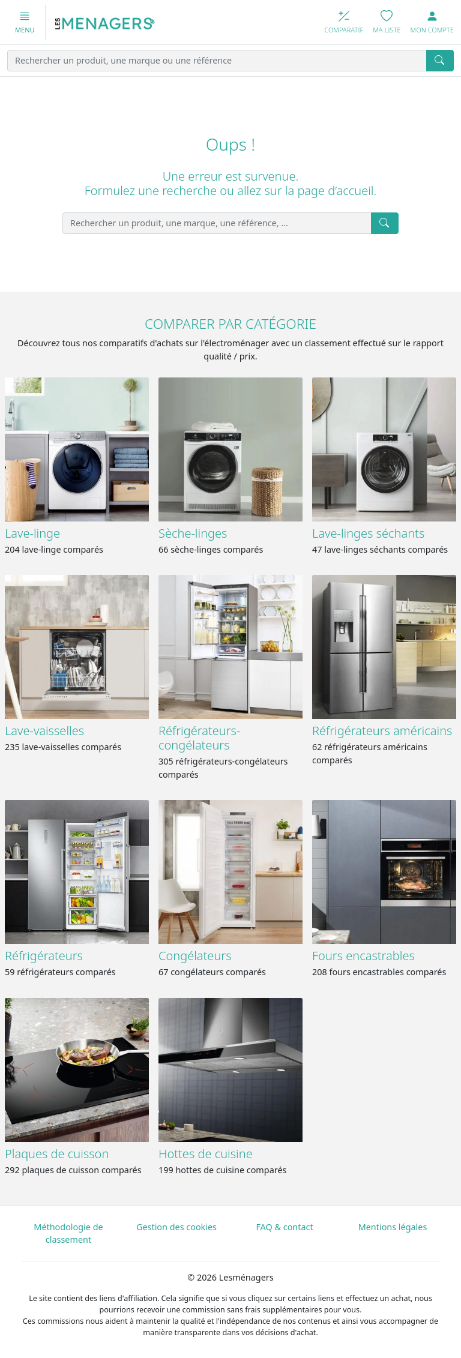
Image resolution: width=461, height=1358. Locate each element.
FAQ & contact (284, 1227)
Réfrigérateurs (44, 956)
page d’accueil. (336, 190)
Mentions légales (392, 1227)
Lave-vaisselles (44, 731)
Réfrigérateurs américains (382, 731)
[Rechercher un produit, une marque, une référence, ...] (217, 223)
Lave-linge (32, 533)
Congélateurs (195, 956)
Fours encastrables (363, 956)
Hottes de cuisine (205, 1154)
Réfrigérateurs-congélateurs (199, 738)
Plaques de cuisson (57, 1154)
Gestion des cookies (176, 1227)
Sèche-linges (192, 533)
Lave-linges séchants (368, 533)
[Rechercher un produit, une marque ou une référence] (217, 60)
